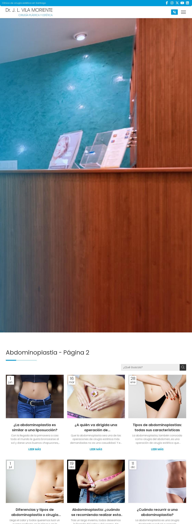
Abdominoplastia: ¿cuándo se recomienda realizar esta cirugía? (96, 513)
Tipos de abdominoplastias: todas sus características (157, 428)
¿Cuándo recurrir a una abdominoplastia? (157, 512)
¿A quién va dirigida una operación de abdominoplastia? (96, 428)
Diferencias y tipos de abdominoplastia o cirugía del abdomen (34, 513)
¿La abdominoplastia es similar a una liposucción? (34, 428)
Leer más (34, 449)
